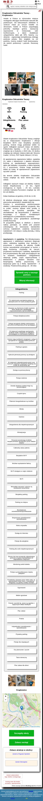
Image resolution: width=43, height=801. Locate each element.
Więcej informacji (26, 281)
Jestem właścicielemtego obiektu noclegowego (13, 776)
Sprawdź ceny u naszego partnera (27, 274)
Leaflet (27, 726)
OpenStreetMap (35, 726)
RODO (13, 798)
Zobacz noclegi (21, 742)
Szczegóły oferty (21, 733)
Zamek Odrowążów (21, 762)
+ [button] (5, 696)
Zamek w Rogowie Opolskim (21, 754)
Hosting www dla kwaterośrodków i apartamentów (13, 782)
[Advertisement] (21, 59)
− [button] (5, 700)
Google (31, 791)
